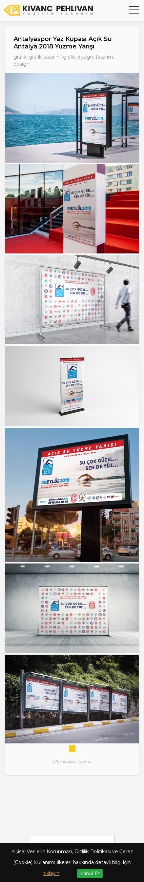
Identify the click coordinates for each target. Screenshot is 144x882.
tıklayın (51, 873)
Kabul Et (90, 873)
